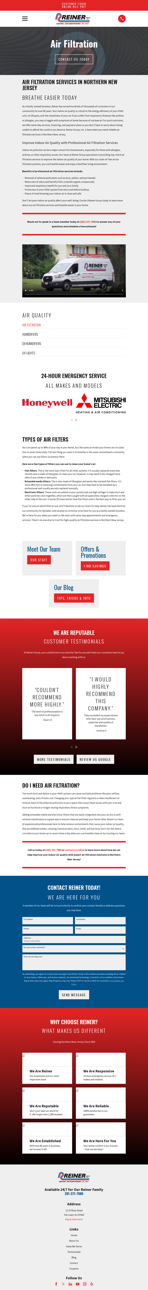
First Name (28, 919)
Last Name (80, 919)
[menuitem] (74, 326)
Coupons (73, 1268)
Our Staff (39, 559)
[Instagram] (84, 1284)
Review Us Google (95, 759)
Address (27, 938)
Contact (74, 1263)
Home (74, 1235)
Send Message (74, 994)
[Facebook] (56, 1284)
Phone (26, 928)
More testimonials (54, 759)
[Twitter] (63, 1284)
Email (78, 928)
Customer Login (74, 5)
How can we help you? (33, 956)
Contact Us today (73, 59)
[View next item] (76, 420)
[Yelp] (92, 1284)
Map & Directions (74, 1219)
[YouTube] (77, 1284)
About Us (74, 1240)
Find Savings (95, 566)
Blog (74, 1257)
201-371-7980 (74, 1193)
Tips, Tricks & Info (74, 598)
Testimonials (74, 1252)
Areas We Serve (74, 1246)
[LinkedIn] (70, 1284)
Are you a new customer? (34, 947)
